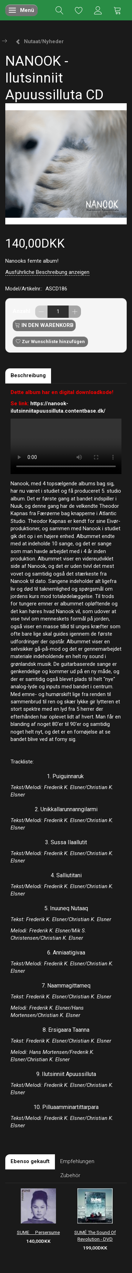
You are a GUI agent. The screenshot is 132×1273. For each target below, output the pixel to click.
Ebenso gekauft (30, 1161)
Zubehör (70, 1175)
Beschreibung (28, 375)
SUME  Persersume (38, 1232)
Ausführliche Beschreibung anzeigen (47, 272)
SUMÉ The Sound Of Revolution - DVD (95, 1235)
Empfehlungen (77, 1161)
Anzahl (22, 311)
